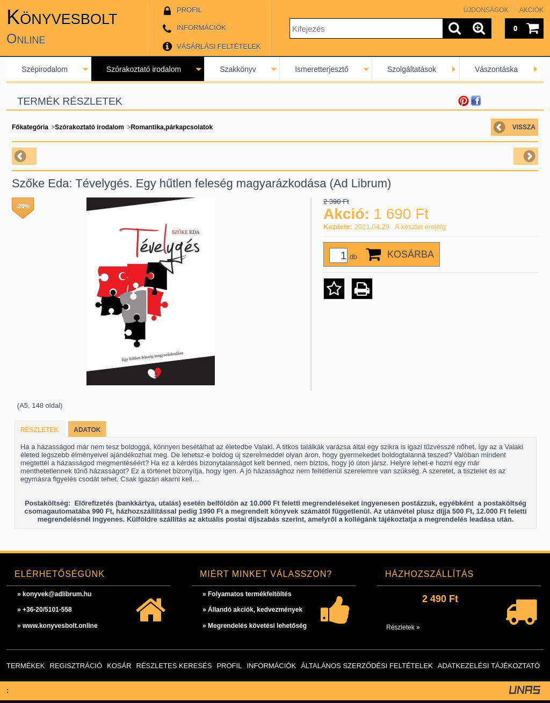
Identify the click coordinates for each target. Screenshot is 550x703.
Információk (271, 666)
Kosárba (410, 254)
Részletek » (403, 627)
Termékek (25, 666)
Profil (229, 666)
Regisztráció (76, 666)
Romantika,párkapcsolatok (172, 127)
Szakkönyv (238, 69)
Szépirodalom (44, 69)
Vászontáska (496, 69)
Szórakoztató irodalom (143, 69)
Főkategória (30, 127)
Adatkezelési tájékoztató (489, 666)
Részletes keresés (174, 666)
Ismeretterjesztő (322, 69)
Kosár (119, 666)
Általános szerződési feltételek (367, 666)
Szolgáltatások (411, 69)
